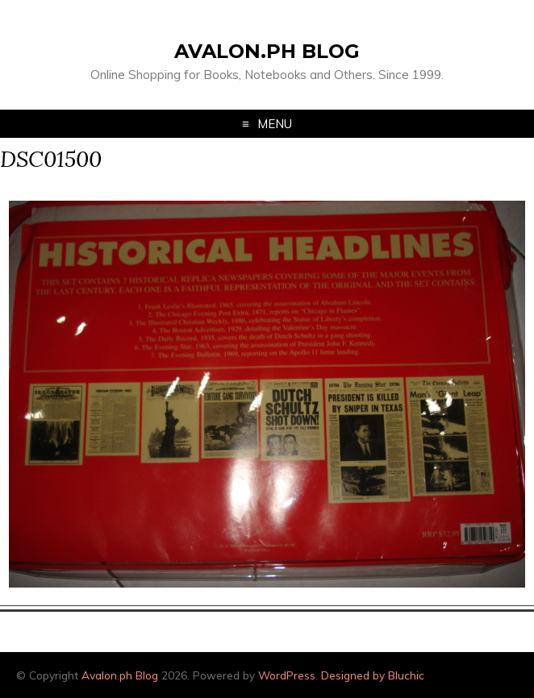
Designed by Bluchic (372, 675)
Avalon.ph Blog (267, 51)
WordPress (286, 675)
